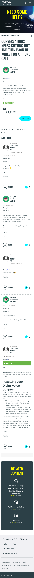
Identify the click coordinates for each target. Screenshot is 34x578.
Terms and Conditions (20, 565)
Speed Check (9, 553)
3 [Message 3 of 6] (7, 270)
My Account (8, 548)
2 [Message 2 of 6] (7, 208)
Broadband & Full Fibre (13, 539)
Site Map (5, 568)
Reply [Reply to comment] (26, 187)
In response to (16, 152)
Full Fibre (13, 495)
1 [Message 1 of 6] (7, 158)
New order (16, 520)
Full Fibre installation (16, 507)
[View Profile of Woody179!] (14, 68)
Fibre (13, 509)
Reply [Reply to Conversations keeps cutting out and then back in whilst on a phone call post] (23, 118)
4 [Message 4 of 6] (7, 308)
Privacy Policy (6, 565)
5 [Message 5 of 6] (7, 359)
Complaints (16, 562)
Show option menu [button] (31, 36)
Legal (24, 562)
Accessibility (6, 562)
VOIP (4, 109)
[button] (25, 3)
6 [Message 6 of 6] (7, 78)
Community (21, 3)
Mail (14, 543)
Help (5, 543)
